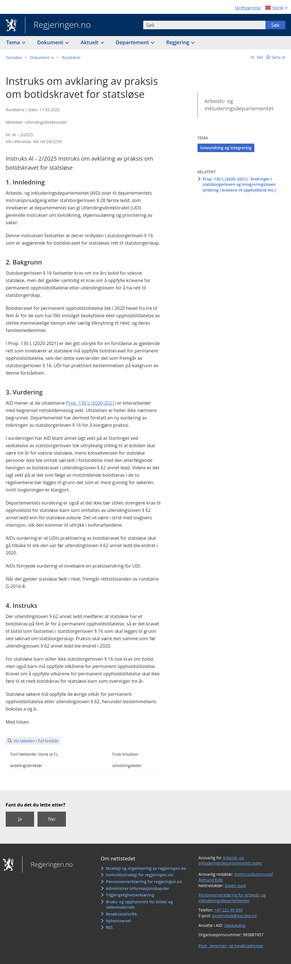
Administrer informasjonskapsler (137, 888)
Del (259, 57)
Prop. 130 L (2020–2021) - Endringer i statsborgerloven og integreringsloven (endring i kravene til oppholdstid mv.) (239, 184)
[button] (42, 57)
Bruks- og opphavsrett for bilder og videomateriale (139, 904)
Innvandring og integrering (225, 147)
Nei (51, 819)
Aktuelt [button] (90, 42)
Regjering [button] (178, 42)
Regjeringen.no (58, 25)
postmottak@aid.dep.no (234, 915)
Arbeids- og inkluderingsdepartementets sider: (230, 860)
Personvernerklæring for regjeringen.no (144, 881)
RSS (109, 927)
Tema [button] (13, 42)
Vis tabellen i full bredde (36, 741)
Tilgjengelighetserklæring (130, 895)
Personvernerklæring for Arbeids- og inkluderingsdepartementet (232, 897)
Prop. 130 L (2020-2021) (91, 403)
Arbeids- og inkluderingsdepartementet (239, 104)
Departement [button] (133, 42)
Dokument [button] (51, 42)
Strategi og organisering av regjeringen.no (146, 868)
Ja (20, 819)
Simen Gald (235, 885)
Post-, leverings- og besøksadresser (230, 945)
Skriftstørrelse (248, 7)
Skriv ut (279, 57)
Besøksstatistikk (121, 914)
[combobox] (204, 25)
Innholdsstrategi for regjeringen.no (139, 874)
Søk (275, 25)
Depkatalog (234, 925)
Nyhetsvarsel (118, 920)
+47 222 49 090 (228, 910)
